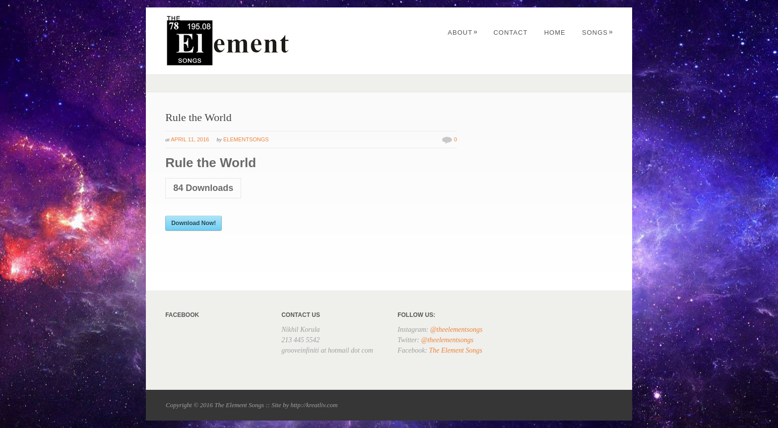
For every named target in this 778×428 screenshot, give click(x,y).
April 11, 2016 (190, 139)
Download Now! (193, 223)
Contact (510, 32)
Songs (597, 32)
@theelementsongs (456, 329)
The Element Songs (455, 350)
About (463, 32)
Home (555, 32)
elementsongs (246, 139)
